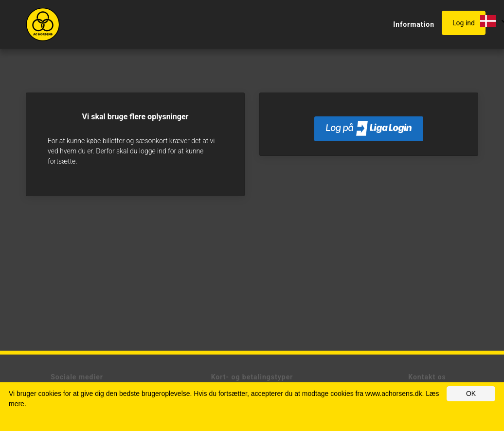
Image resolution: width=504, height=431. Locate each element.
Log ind (463, 23)
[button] (466, 23)
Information (413, 24)
